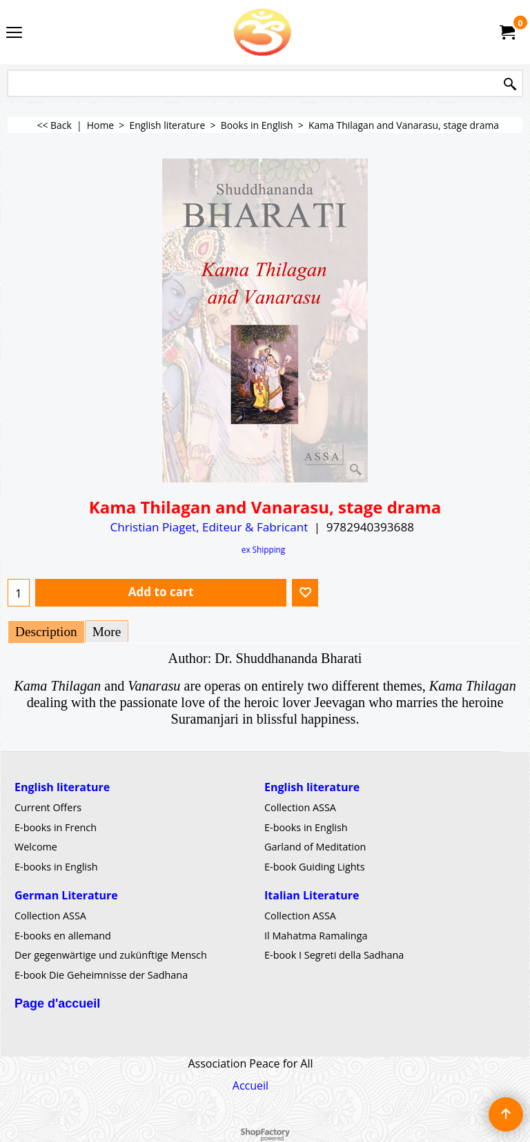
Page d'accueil (57, 1003)
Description (46, 631)
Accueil (250, 1085)
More (106, 631)
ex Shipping (263, 549)
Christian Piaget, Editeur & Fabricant (209, 527)
